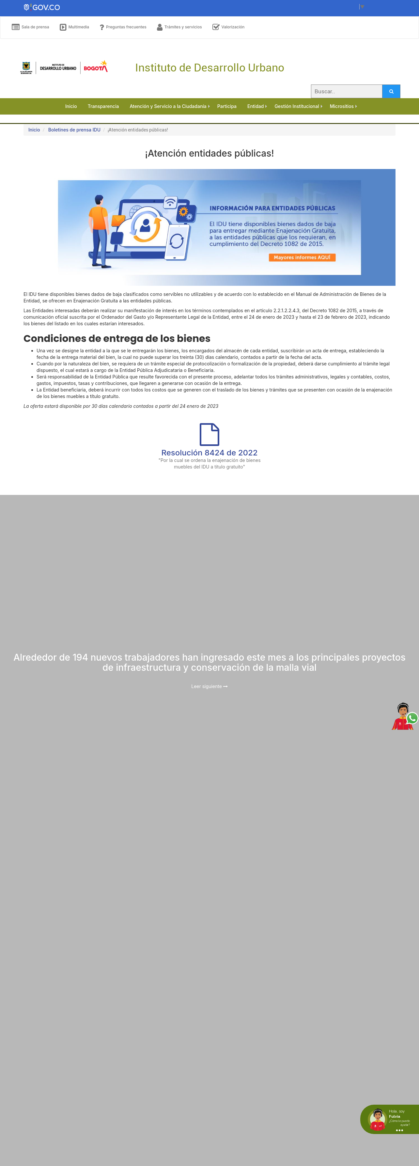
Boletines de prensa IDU (74, 129)
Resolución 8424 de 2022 (209, 452)
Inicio (34, 129)
